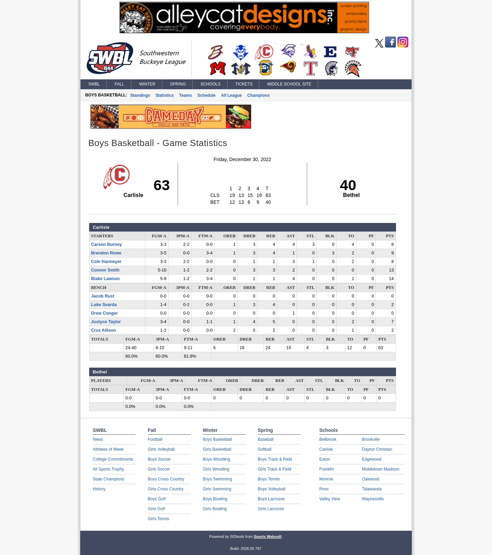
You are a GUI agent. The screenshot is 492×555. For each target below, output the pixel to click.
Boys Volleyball (272, 489)
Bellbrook (328, 439)
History (99, 489)
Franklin (326, 469)
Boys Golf (157, 499)
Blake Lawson (105, 278)
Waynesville (373, 499)
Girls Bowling (215, 508)
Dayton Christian (377, 449)
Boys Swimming (217, 479)
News (98, 439)
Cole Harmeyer (106, 261)
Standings (140, 95)
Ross (324, 489)
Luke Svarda (104, 304)
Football (155, 439)
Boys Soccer (159, 459)
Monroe (326, 479)
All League (231, 95)
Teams (185, 95)
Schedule (206, 95)
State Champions (108, 479)
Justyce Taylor (106, 321)
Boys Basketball (217, 439)
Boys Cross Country (166, 479)
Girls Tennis (158, 518)
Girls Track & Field (274, 469)
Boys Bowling (215, 499)
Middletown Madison (380, 469)
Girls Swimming (217, 489)
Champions (258, 95)
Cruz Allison (103, 330)
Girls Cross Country (166, 489)
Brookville (371, 439)
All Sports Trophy (108, 469)
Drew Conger (104, 313)
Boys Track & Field (275, 459)
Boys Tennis (269, 479)
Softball (265, 449)
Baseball (266, 439)
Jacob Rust (102, 296)
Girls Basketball (217, 449)
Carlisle (326, 449)
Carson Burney (106, 244)
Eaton (324, 459)
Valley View (329, 499)
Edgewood (372, 459)
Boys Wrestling (216, 459)
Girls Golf (156, 508)
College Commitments (113, 459)
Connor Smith (105, 270)
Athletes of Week (108, 449)
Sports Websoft (268, 536)
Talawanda (372, 489)
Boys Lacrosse (271, 499)
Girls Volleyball (161, 449)
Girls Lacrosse (271, 508)
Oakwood (371, 479)
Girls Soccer (159, 469)
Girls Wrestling (216, 469)
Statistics (164, 95)
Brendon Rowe (106, 253)
